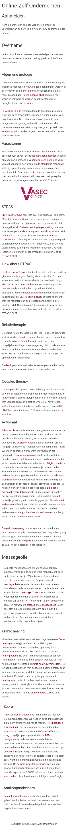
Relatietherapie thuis (32, 341)
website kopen (15, 751)
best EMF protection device (21, 284)
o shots (27, 119)
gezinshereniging (26, 442)
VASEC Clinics (30, 151)
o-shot (30, 103)
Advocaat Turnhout (12, 430)
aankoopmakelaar (17, 795)
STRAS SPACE (9, 256)
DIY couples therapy (13, 389)
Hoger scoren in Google (17, 714)
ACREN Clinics (13, 110)
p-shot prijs (26, 90)
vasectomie (35, 159)
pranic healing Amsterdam (45, 663)
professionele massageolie (41, 604)
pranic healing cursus (42, 692)
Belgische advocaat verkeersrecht (36, 512)
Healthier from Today (13, 272)
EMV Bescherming (12, 214)
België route (52, 463)
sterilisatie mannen (46, 155)
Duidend (6, 365)
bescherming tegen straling (38, 227)
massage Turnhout (32, 592)
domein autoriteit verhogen (31, 763)
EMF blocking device (31, 296)
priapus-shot (37, 94)
